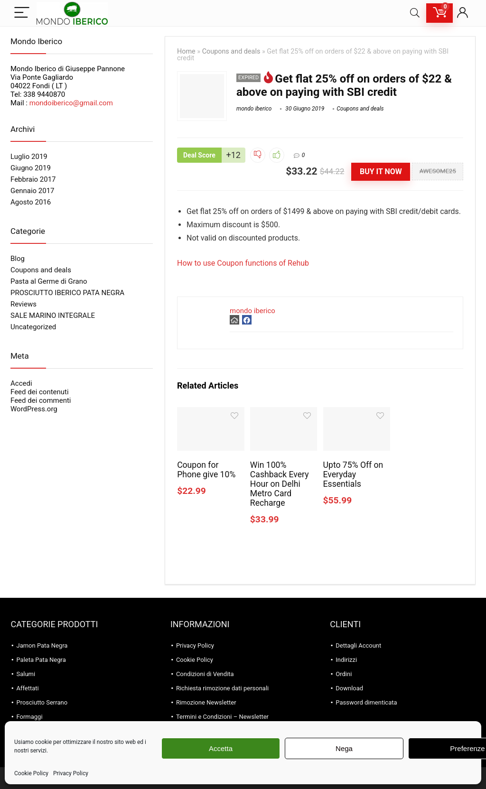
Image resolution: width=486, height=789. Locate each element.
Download (349, 688)
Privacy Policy (70, 773)
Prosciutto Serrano (41, 702)
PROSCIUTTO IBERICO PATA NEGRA (67, 292)
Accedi (21, 383)
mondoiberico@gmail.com (71, 103)
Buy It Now (381, 171)
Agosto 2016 (30, 202)
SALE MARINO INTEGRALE (52, 315)
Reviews (23, 304)
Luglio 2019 (28, 156)
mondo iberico (253, 108)
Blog (17, 258)
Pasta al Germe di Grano (48, 281)
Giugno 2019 (30, 168)
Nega (344, 748)
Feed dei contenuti (39, 392)
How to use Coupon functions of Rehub (243, 263)
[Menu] (21, 13)
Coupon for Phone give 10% (206, 469)
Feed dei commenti (40, 400)
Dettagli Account (358, 645)
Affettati (27, 688)
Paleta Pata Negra (40, 659)
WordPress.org (33, 409)
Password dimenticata (366, 702)
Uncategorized (33, 327)
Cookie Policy (31, 773)
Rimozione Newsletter (206, 702)
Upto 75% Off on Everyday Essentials (353, 474)
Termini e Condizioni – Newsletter (222, 716)
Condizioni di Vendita (205, 674)
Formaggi (29, 716)
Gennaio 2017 (32, 190)
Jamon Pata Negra (41, 645)
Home (186, 51)
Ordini (344, 674)
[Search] (414, 13)
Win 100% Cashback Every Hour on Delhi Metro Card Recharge (279, 484)
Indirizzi (346, 659)
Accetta (221, 748)
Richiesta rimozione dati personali (222, 688)
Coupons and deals (231, 51)
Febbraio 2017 (33, 179)
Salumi (25, 674)
